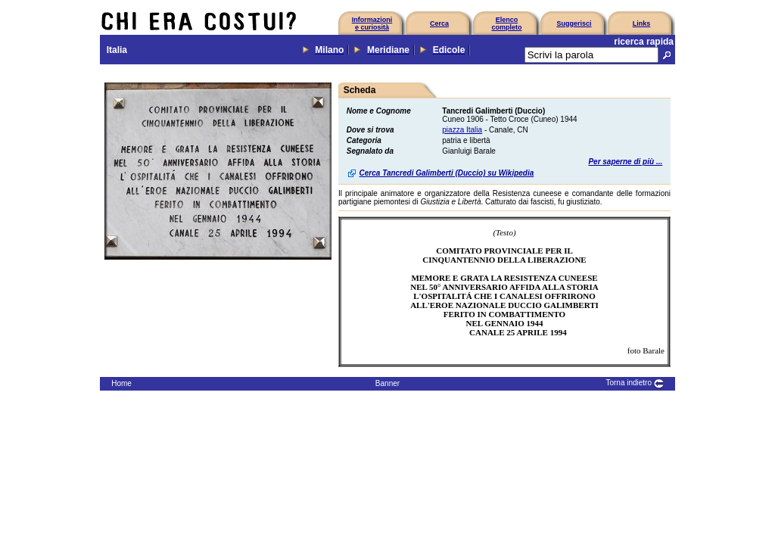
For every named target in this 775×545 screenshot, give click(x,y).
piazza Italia (462, 130)
